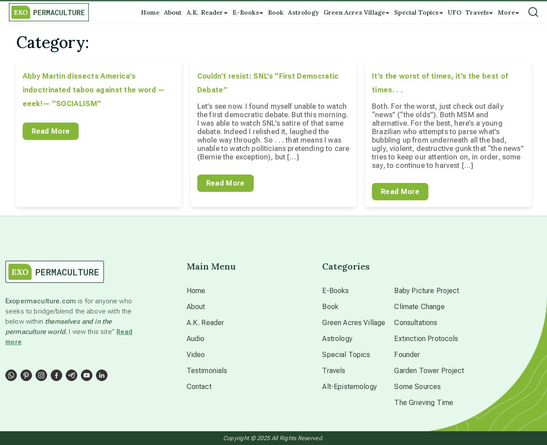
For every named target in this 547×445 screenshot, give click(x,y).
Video (196, 354)
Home (196, 290)
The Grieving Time (423, 402)
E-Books (335, 290)
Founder (407, 354)
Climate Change (419, 306)
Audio (196, 338)
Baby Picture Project (426, 290)
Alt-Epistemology (349, 386)
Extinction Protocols (426, 338)
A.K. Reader (205, 322)
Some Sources (417, 386)
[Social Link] (11, 375)
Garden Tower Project (429, 370)
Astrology (337, 338)
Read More (51, 131)
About (196, 306)
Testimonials (207, 370)
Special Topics (346, 354)
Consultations (415, 322)
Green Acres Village (353, 322)
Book (330, 306)
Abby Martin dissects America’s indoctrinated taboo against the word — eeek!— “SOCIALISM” (94, 90)
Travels (333, 370)
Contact (199, 386)
